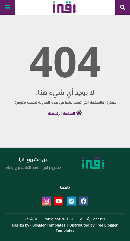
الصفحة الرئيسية (65, 113)
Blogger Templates (48, 225)
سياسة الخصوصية (59, 218)
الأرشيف (31, 218)
